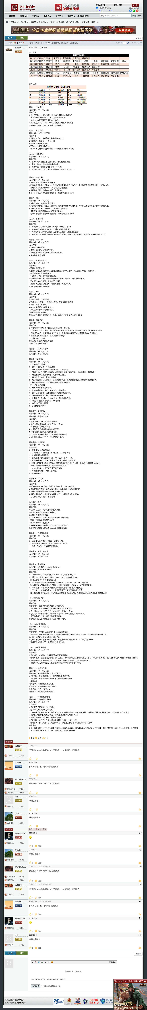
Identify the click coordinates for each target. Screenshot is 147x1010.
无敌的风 (10, 755)
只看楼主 (43, 47)
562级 (21, 789)
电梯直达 (119, 43)
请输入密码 (118, 5)
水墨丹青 (10, 823)
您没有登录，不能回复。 (73, 971)
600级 (21, 823)
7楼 (140, 850)
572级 (21, 806)
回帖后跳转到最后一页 (50, 986)
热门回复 (9, 742)
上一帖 (133, 43)
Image (38, 962)
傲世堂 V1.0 (19, 1000)
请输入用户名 (100, 5)
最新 (37, 829)
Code (48, 962)
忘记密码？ (100, 10)
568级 (21, 792)
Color (35, 962)
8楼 (140, 833)
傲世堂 (12, 16)
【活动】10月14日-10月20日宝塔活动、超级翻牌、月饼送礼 (74, 22)
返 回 (139, 38)
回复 (39, 738)
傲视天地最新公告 (38, 22)
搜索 (134, 16)
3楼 (140, 918)
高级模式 (112, 962)
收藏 (32, 738)
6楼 (140, 866)
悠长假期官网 (83, 16)
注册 (110, 10)
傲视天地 (24, 22)
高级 (139, 16)
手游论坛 (35, 16)
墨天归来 (10, 806)
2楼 (140, 935)
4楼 (140, 901)
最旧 (44, 829)
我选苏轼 (10, 792)
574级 (21, 755)
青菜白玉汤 (11, 789)
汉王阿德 (10, 843)
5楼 (140, 884)
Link (42, 962)
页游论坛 (24, 16)
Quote (45, 962)
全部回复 (9, 829)
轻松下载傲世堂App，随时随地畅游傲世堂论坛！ (48, 979)
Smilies (52, 962)
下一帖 (139, 43)
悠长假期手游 (20, 1003)
